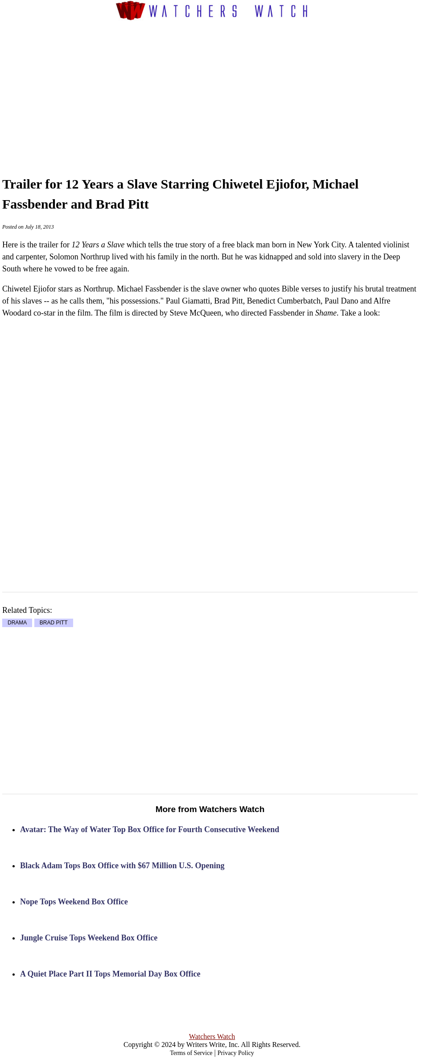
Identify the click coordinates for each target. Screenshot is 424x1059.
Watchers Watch (212, 1036)
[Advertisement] (228, 89)
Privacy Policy (236, 1053)
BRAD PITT (54, 623)
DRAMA (17, 623)
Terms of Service (191, 1053)
